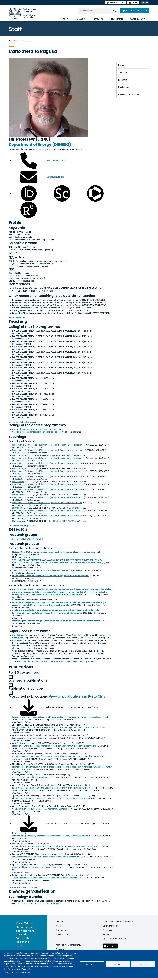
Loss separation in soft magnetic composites (32, 738)
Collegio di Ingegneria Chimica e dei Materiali (31, 429)
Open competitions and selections (118, 921)
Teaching (18, 321)
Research (99, 19)
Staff (15, 41)
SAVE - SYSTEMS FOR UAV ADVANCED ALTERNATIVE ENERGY (40, 570)
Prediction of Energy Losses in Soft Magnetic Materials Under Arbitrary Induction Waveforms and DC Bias (57, 746)
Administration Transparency (68, 945)
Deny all (117, 964)
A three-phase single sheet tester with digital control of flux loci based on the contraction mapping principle (58, 846)
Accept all (143, 964)
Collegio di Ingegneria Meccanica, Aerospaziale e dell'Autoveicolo (40, 432)
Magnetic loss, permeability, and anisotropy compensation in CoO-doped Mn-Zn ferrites (50, 836)
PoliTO (65, 19)
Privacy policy (8, 972)
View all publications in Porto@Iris (77, 696)
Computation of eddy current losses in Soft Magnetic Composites (41, 809)
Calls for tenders (110, 926)
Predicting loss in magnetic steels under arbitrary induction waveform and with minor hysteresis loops (56, 717)
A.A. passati (21, 525)
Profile (15, 222)
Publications (21, 667)
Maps (58, 926)
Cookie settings (92, 964)
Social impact (137, 19)
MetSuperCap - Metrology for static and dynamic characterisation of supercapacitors (51, 552)
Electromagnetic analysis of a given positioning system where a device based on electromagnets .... (57, 621)
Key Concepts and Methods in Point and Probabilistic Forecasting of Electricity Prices (56, 661)
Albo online (61, 949)
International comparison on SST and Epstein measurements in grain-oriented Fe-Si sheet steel (53, 788)
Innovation (117, 19)
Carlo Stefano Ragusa (51, 903)
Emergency (61, 930)
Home (11, 41)
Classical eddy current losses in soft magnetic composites (38, 867)
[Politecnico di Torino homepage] (22, 13)
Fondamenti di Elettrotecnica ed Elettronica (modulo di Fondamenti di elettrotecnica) (48, 445)
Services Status (115, 2)
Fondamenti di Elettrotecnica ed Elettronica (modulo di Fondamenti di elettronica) (47, 450)
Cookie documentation (22, 972)
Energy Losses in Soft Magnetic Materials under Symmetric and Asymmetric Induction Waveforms (55, 727)
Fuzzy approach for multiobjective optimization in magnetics (38, 777)
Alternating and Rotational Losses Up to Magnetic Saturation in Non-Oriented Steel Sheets (51, 798)
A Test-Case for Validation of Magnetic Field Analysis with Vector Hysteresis (45, 878)
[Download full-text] (28, 707)
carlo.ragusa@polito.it (55, 177)
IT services (107, 930)
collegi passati (22, 422)
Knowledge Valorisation (32, 891)
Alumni (106, 934)
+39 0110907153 (53, 160)
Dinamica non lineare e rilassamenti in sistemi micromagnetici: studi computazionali (50, 575)
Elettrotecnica (18, 455)
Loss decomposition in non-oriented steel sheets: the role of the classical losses (47, 857)
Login (134, 2)
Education (80, 19)
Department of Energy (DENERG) (40, 144)
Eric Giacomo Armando (31, 903)
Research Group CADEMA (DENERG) (27, 539)
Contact (59, 921)
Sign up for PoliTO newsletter (115, 938)
